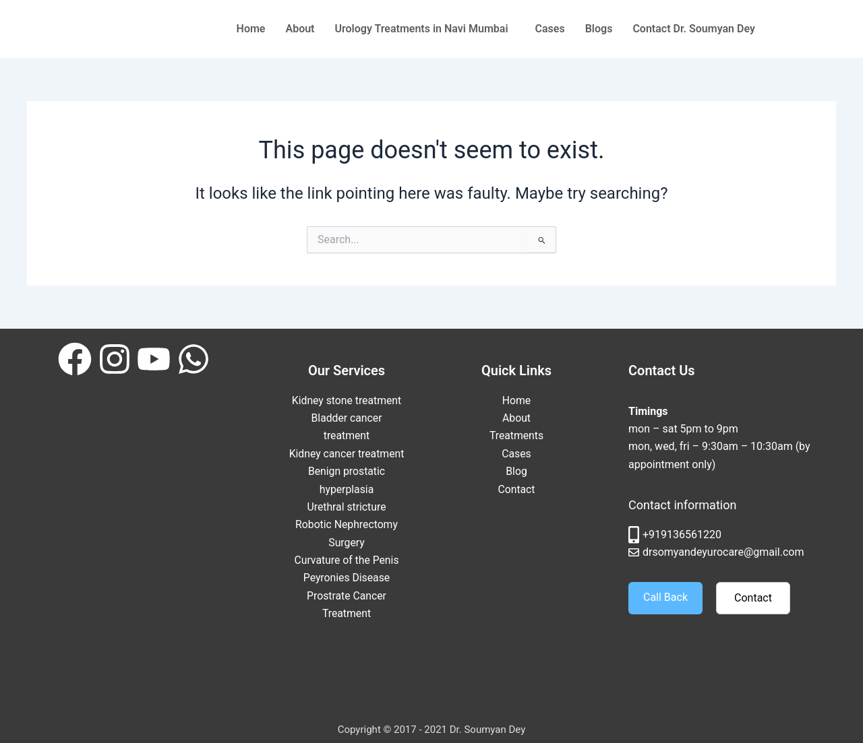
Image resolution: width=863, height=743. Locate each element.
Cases (550, 28)
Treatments (516, 435)
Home (251, 28)
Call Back (665, 597)
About (299, 28)
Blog (516, 471)
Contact (516, 489)
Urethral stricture (347, 524)
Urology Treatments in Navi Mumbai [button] (421, 28)
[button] (425, 28)
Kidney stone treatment (347, 400)
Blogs (599, 28)
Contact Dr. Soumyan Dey (693, 28)
